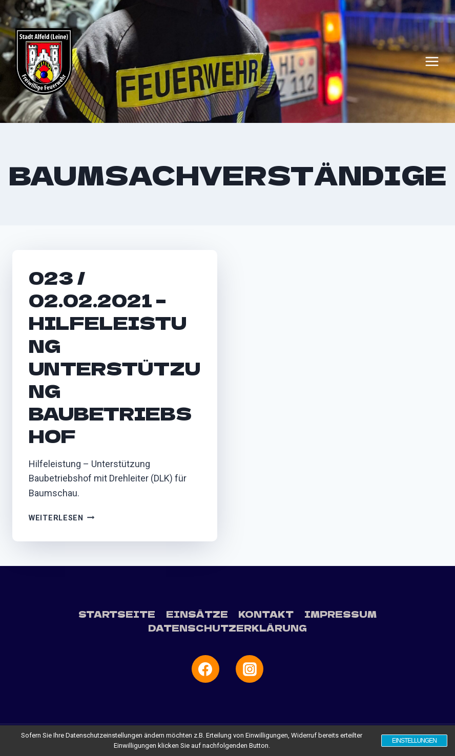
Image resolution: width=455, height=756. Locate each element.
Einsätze (197, 613)
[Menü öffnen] (432, 61)
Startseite (116, 613)
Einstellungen (414, 740)
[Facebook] (205, 669)
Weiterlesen (62, 518)
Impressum (340, 613)
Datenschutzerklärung (227, 627)
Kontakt (266, 613)
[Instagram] (249, 669)
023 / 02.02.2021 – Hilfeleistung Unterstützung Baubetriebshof (114, 356)
